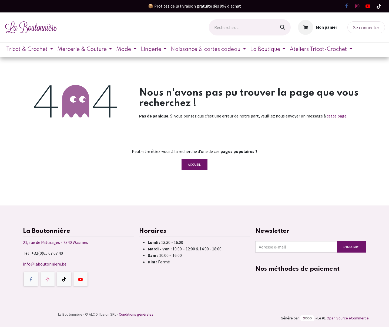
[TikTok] (379, 6)
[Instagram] (357, 6)
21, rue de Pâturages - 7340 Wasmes (55, 242)
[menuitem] (29, 49)
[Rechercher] (282, 27)
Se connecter (366, 27)
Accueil (194, 164)
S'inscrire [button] (351, 247)
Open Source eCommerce (348, 318)
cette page (337, 116)
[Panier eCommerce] (317, 27)
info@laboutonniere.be (44, 264)
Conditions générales (136, 314)
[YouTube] (368, 6)
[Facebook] (346, 6)
